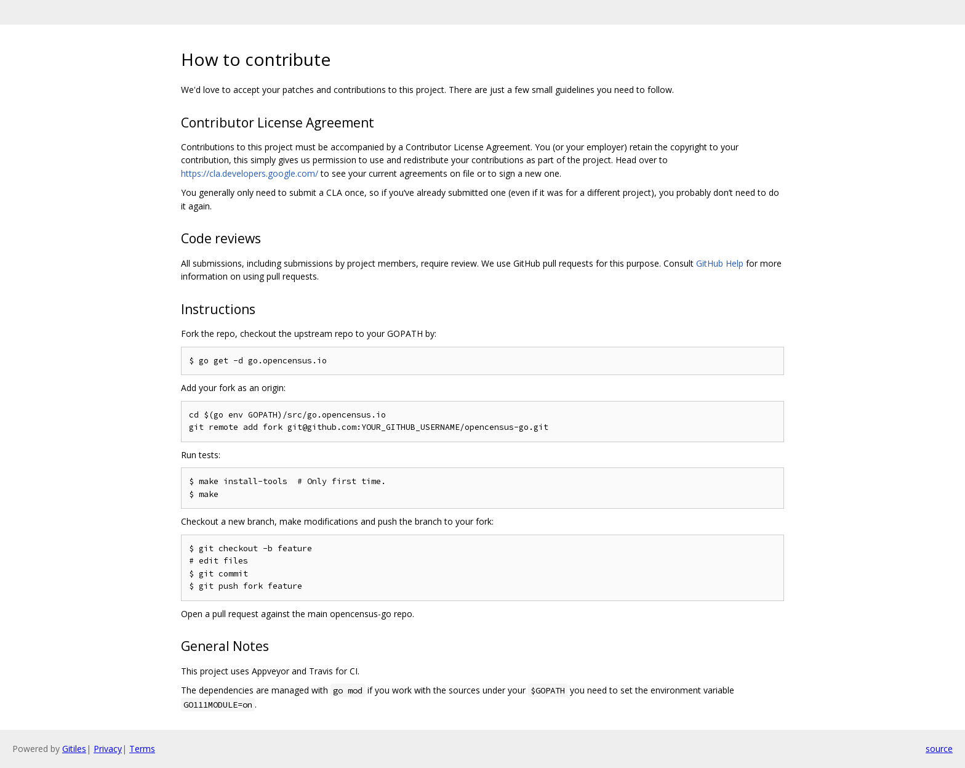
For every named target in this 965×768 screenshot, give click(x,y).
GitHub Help (719, 263)
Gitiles (74, 748)
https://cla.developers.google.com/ (249, 173)
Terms (142, 748)
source (939, 748)
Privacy (108, 748)
